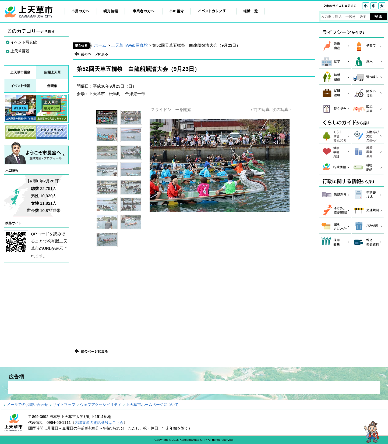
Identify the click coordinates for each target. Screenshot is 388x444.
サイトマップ (64, 404)
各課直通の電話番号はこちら (99, 422)
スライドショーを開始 (171, 109)
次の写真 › (281, 109)
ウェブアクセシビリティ (100, 404)
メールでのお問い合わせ (27, 404)
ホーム (100, 45)
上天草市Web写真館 (129, 45)
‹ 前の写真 (260, 109)
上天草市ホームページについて (152, 404)
